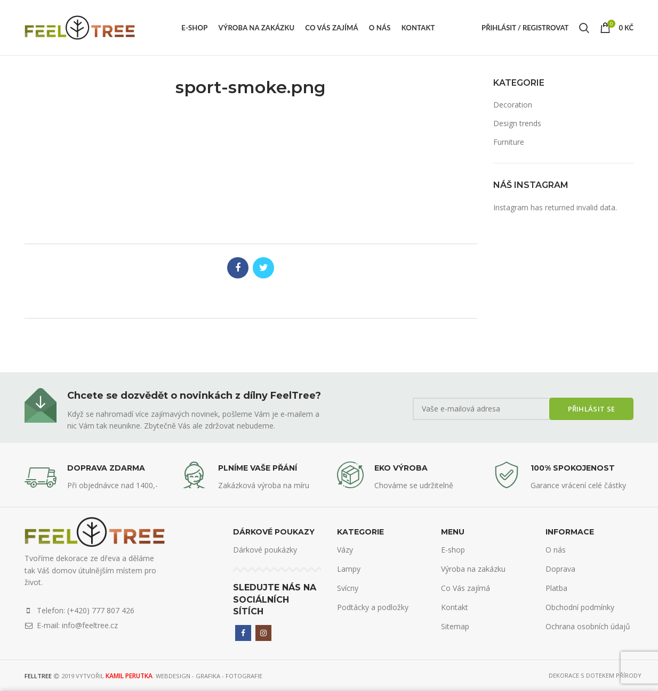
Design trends (517, 123)
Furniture (508, 142)
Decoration (512, 105)
